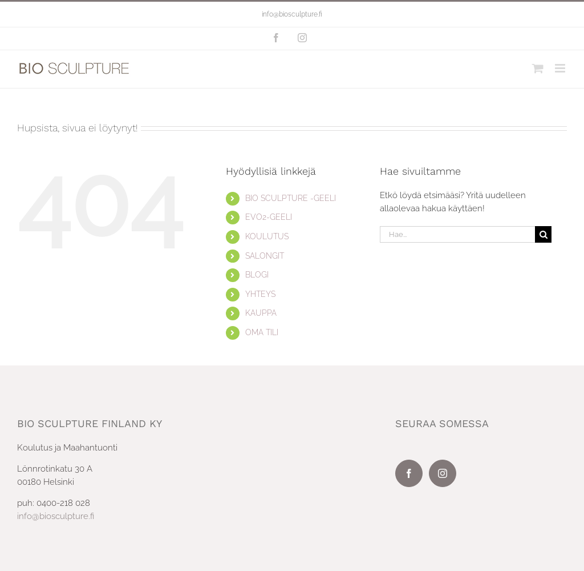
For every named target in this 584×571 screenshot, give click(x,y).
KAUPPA (261, 312)
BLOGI (257, 274)
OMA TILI (261, 332)
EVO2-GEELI (268, 217)
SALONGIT (264, 255)
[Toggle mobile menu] (561, 68)
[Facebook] (409, 473)
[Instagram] (442, 473)
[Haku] (543, 234)
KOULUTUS (267, 236)
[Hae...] (457, 234)
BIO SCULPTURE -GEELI (290, 198)
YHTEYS (260, 294)
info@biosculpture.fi (292, 14)
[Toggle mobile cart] (538, 68)
